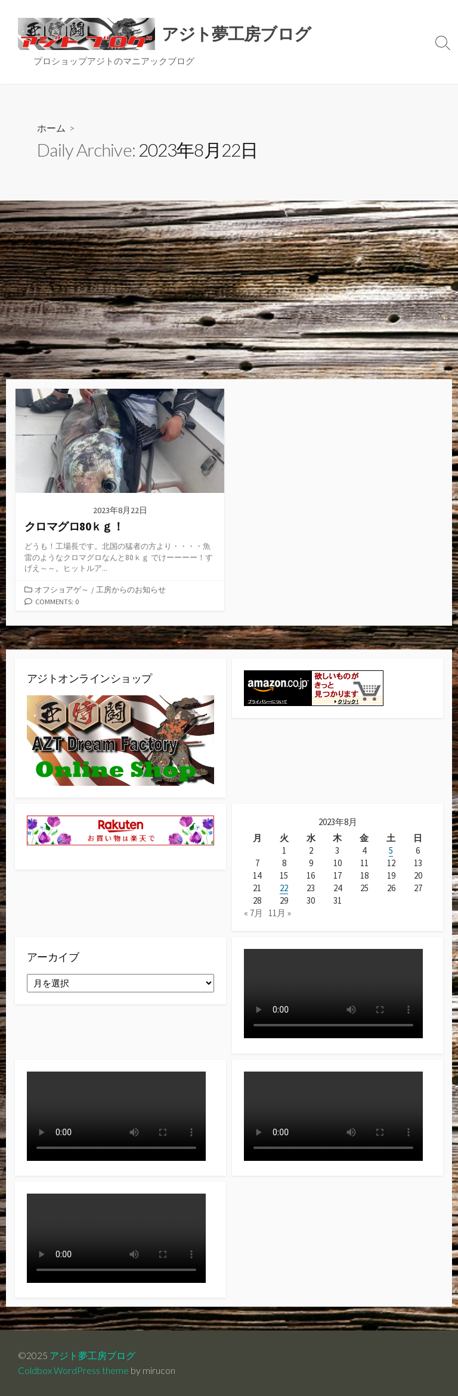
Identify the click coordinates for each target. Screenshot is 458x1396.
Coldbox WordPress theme (73, 1370)
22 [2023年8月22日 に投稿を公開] (284, 888)
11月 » (279, 913)
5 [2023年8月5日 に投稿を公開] (391, 850)
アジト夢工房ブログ (92, 1355)
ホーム (51, 127)
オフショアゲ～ (62, 589)
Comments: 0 (57, 601)
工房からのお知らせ (131, 589)
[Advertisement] (229, 290)
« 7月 (253, 913)
